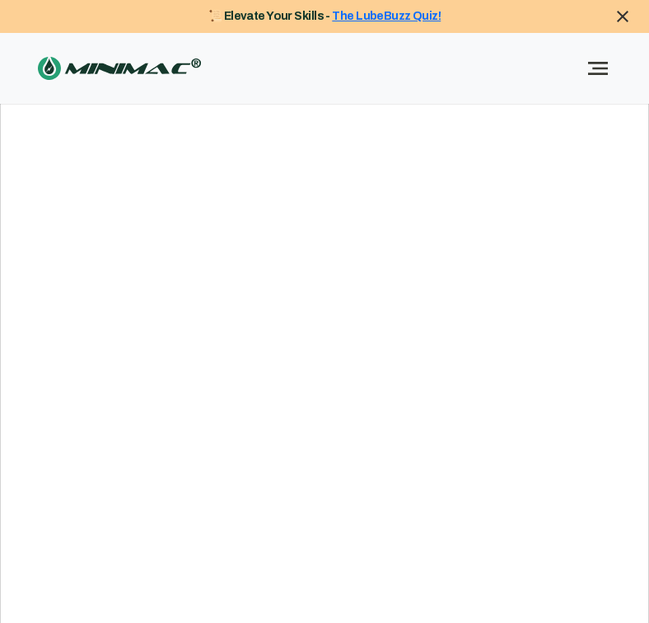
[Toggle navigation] (598, 68)
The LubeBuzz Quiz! (386, 16)
